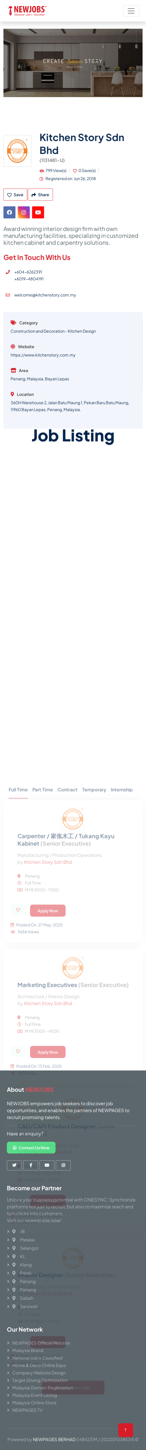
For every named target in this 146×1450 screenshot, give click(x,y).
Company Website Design (39, 1372)
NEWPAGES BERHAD (54, 1439)
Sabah (22, 1298)
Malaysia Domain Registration (42, 1387)
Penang (24, 1289)
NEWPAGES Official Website (41, 1342)
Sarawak (25, 1306)
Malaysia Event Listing (34, 1395)
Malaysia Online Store (34, 1402)
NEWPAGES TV (27, 1410)
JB (18, 1231)
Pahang (24, 1281)
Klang (22, 1264)
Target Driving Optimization (40, 1380)
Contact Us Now (31, 1147)
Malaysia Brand (27, 1350)
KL (18, 1256)
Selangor (25, 1248)
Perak (22, 1273)
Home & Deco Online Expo (39, 1365)
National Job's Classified (37, 1357)
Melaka (23, 1239)
